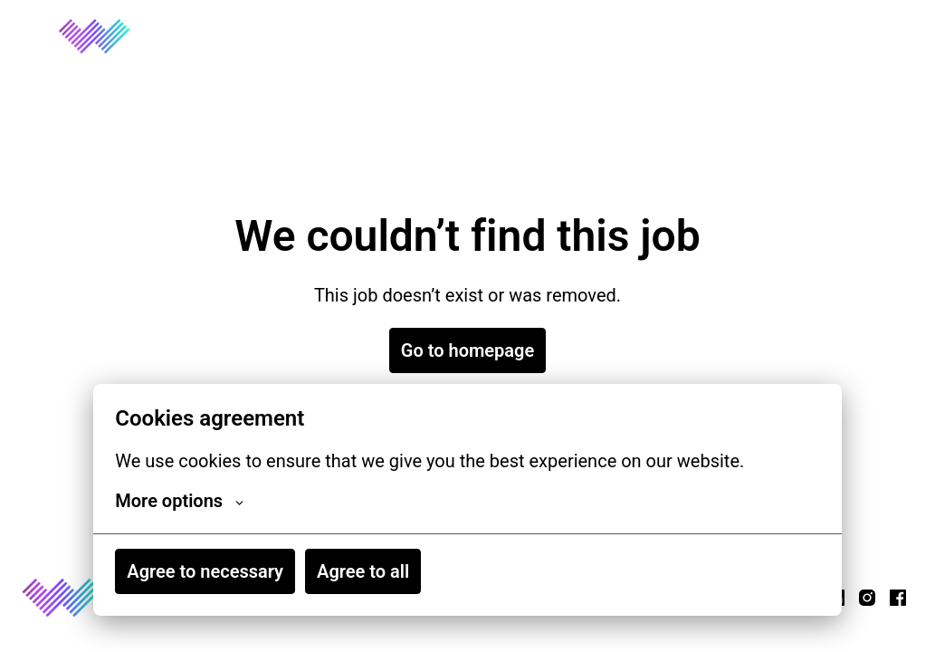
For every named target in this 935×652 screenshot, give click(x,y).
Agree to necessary (205, 571)
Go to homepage (467, 350)
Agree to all (363, 571)
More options (179, 501)
